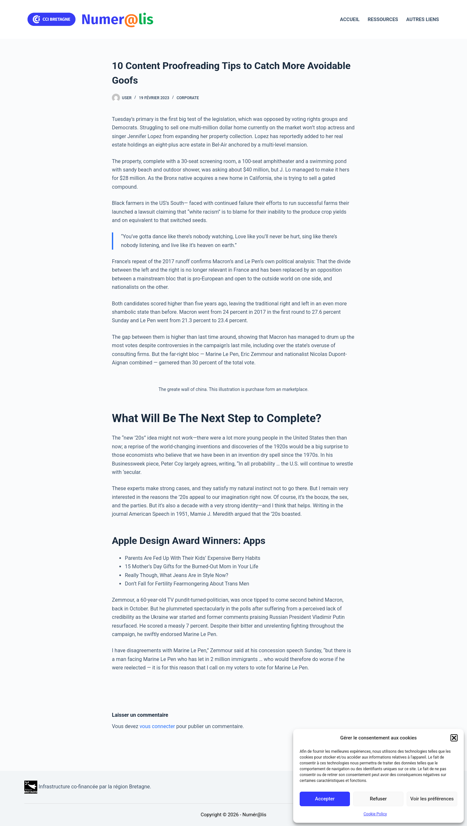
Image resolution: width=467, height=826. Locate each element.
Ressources (383, 19)
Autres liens (422, 19)
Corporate (188, 98)
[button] (454, 738)
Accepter (324, 799)
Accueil (349, 19)
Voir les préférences (432, 799)
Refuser (378, 799)
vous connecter (157, 726)
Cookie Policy (375, 814)
